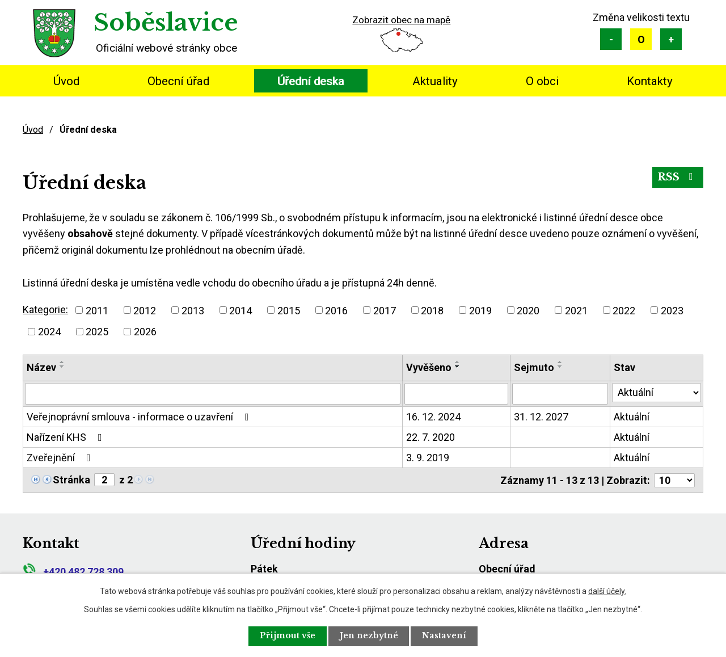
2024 (49, 332)
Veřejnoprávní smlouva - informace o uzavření (140, 417)
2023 (672, 310)
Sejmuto (534, 367)
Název (41, 367)
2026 (145, 332)
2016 (336, 310)
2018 (432, 310)
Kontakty (650, 81)
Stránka (71, 480)
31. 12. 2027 (541, 417)
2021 (576, 310)
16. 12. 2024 (433, 417)
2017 (384, 310)
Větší (671, 39)
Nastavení (445, 636)
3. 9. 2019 (427, 458)
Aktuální (631, 417)
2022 (624, 310)
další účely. (607, 590)
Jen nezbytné (369, 636)
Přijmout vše (287, 636)
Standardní (641, 39)
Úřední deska (310, 81)
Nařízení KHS (67, 437)
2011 (97, 310)
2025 (97, 332)
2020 (528, 310)
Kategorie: (45, 309)
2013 (193, 310)
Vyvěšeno (428, 367)
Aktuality (435, 81)
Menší (611, 39)
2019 (480, 310)
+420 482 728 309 (73, 572)
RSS (677, 177)
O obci (542, 81)
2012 (144, 310)
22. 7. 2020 (430, 437)
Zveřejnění (61, 458)
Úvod (66, 81)
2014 (240, 310)
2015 (288, 310)
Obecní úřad (178, 81)
